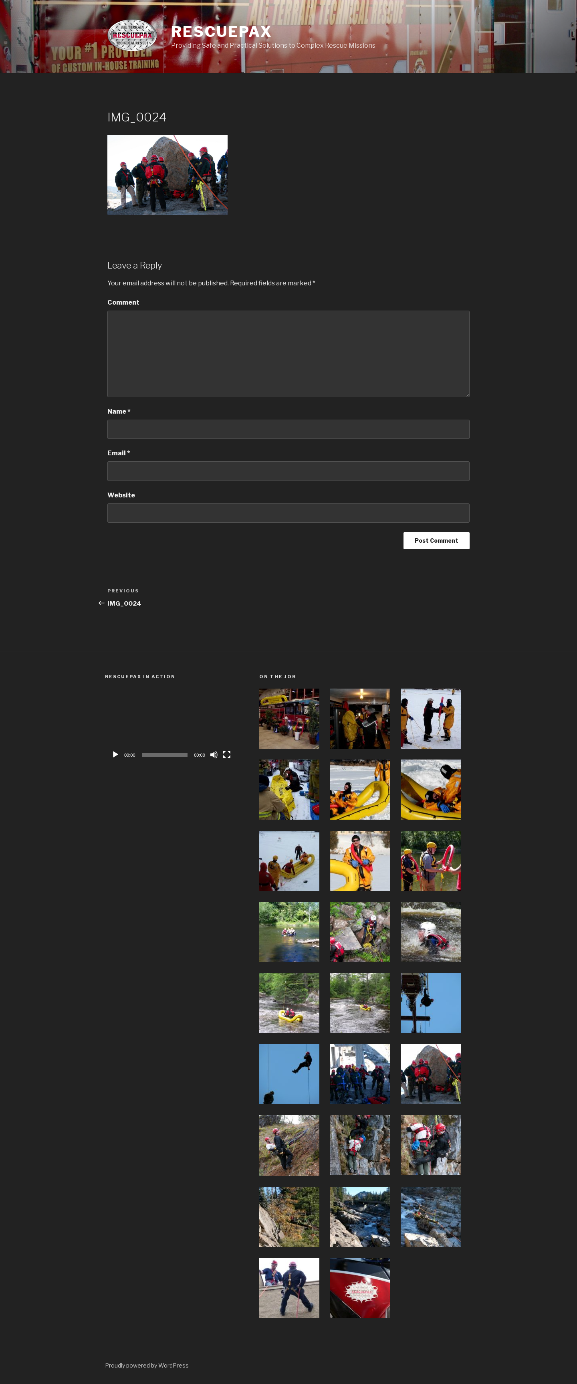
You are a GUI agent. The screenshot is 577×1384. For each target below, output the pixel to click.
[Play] (115, 755)
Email (118, 453)
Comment (123, 302)
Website (121, 495)
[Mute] (214, 755)
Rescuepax (221, 31)
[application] (171, 726)
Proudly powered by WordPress (147, 1365)
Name (119, 411)
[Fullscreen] (227, 755)
